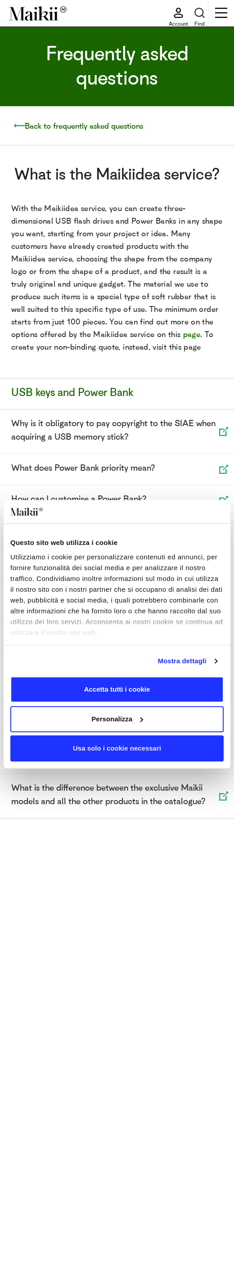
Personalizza (117, 719)
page (191, 334)
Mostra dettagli (182, 661)
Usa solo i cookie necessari (117, 748)
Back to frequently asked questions (84, 125)
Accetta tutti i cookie (117, 689)
